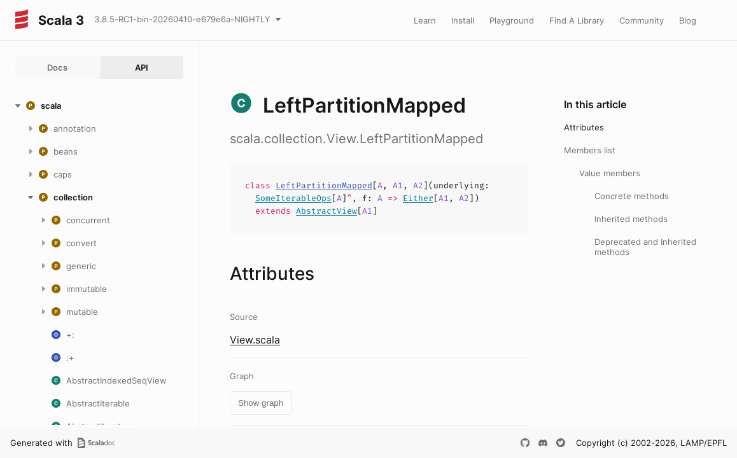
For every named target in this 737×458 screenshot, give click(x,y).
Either (418, 198)
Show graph (260, 403)
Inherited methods (631, 219)
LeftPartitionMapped (324, 185)
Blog (687, 20)
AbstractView (326, 210)
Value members (609, 173)
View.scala (255, 339)
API (141, 67)
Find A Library (576, 20)
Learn (425, 20)
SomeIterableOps (293, 198)
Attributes (584, 127)
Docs (57, 67)
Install (462, 20)
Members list (589, 150)
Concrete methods (631, 196)
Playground (511, 20)
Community (641, 20)
